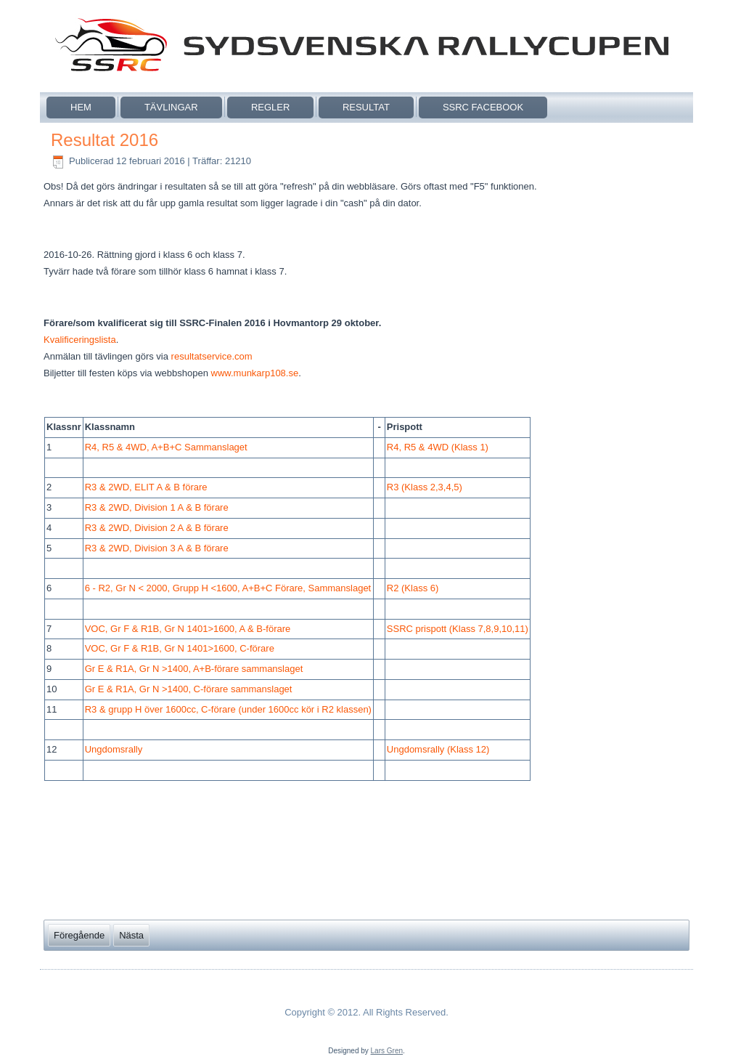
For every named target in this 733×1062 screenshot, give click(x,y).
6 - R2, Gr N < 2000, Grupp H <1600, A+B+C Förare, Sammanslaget (228, 588)
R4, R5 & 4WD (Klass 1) (437, 447)
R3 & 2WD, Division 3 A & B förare (157, 548)
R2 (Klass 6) (413, 588)
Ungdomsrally (113, 749)
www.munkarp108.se (255, 373)
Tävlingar (171, 107)
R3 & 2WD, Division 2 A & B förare (157, 527)
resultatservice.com (212, 356)
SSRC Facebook (483, 107)
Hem (80, 107)
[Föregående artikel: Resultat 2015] (79, 935)
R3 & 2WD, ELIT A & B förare (146, 487)
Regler (270, 107)
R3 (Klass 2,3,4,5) (424, 487)
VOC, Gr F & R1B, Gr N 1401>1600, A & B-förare (188, 628)
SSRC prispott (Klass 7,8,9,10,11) (457, 628)
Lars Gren (387, 1051)
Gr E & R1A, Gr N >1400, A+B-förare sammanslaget (194, 668)
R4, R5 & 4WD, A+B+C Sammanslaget (166, 447)
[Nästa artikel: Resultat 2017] (131, 935)
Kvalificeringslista (80, 339)
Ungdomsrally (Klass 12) (438, 749)
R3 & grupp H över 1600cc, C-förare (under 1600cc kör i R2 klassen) (228, 709)
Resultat (366, 107)
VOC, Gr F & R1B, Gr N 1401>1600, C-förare (179, 648)
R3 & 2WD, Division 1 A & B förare (157, 507)
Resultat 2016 (104, 140)
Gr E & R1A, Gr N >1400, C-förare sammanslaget (188, 689)
